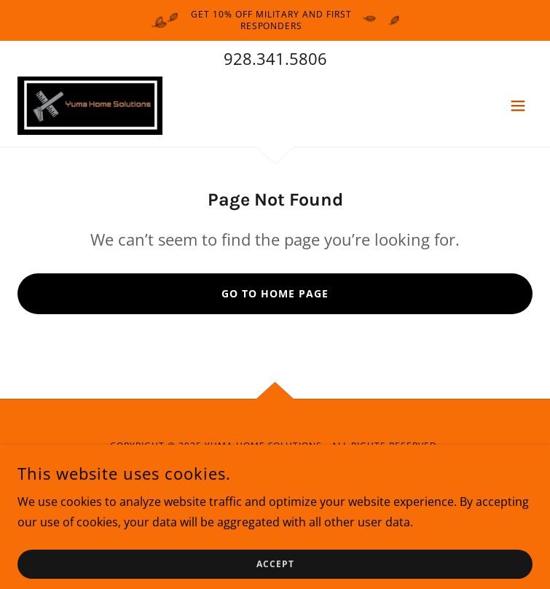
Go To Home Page (275, 293)
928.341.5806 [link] (275, 58)
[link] (89, 106)
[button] (518, 105)
